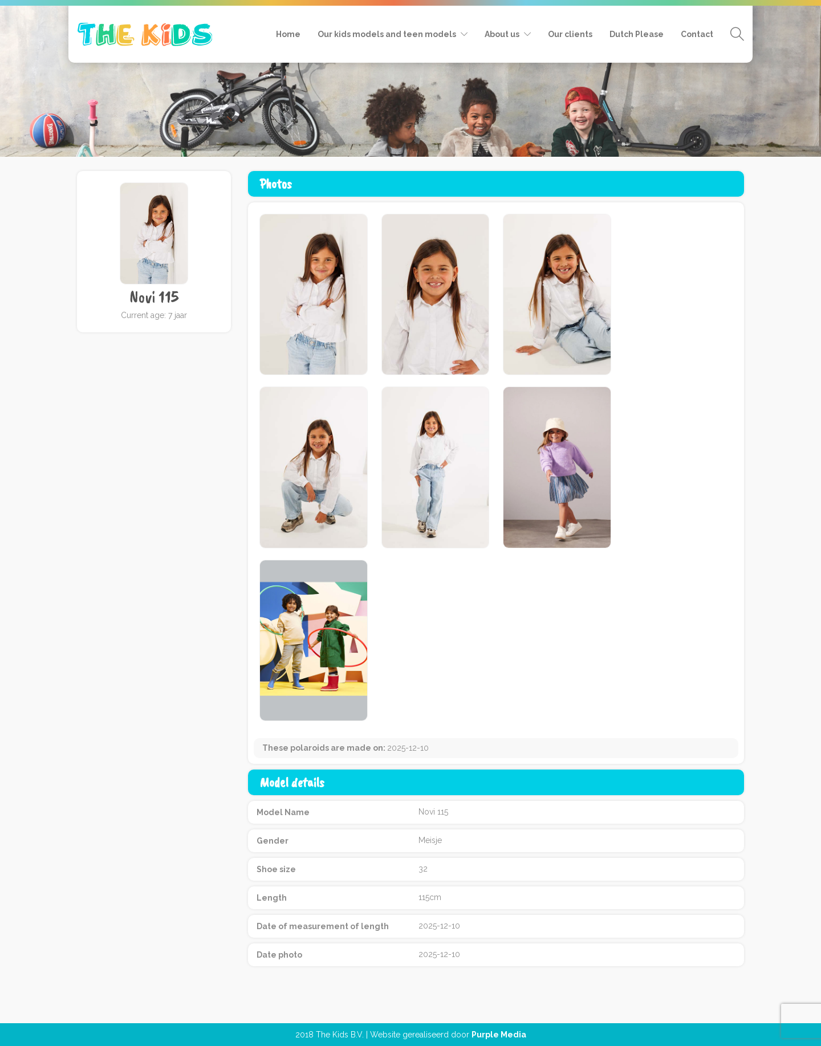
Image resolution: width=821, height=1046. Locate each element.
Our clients (570, 34)
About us (502, 34)
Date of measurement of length (323, 926)
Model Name (283, 812)
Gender (272, 840)
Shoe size (276, 869)
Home (288, 34)
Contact (697, 34)
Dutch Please (636, 34)
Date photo (279, 954)
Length (272, 897)
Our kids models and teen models (387, 34)
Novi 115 (153, 297)
